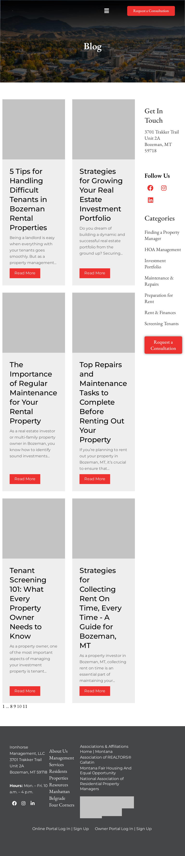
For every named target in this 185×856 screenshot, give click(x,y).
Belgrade (57, 798)
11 (25, 706)
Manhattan (59, 791)
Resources (58, 784)
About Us (58, 751)
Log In (64, 828)
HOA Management (163, 249)
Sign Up (81, 828)
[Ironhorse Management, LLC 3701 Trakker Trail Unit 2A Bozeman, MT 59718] (156, 773)
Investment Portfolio (155, 263)
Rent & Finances (160, 312)
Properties (58, 778)
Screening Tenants (161, 323)
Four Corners (61, 805)
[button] (106, 10)
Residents (58, 771)
